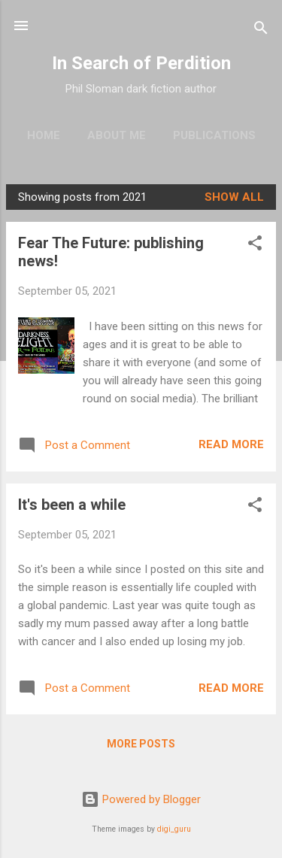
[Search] (261, 30)
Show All (234, 197)
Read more (231, 444)
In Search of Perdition (141, 63)
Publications (214, 135)
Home (43, 135)
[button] (255, 245)
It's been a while (72, 505)
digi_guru (174, 829)
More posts (141, 744)
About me (116, 135)
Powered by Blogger (141, 799)
